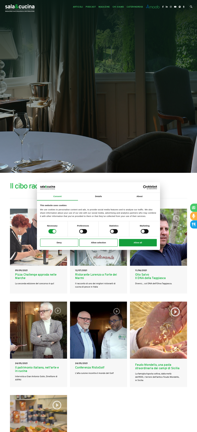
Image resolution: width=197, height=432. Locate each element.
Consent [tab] (57, 196)
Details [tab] (98, 196)
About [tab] (140, 196)
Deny (59, 243)
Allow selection (98, 243)
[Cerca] (191, 7)
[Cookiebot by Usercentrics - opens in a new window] (145, 187)
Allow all (138, 243)
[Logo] (20, 7)
